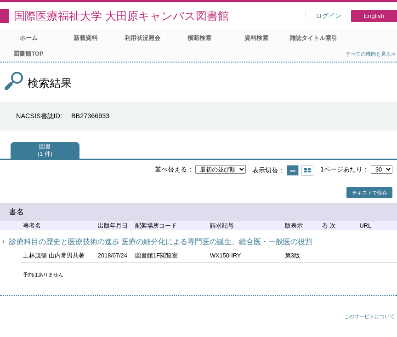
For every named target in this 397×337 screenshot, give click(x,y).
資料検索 (256, 37)
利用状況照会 (142, 37)
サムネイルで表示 (307, 170)
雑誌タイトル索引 (313, 37)
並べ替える (171, 169)
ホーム (29, 37)
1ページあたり (341, 169)
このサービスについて (369, 316)
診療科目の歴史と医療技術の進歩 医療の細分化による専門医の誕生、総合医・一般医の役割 (160, 242)
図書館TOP (28, 53)
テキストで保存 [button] (369, 192)
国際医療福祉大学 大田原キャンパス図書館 (121, 16)
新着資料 (85, 37)
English (374, 15)
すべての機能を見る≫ (371, 54)
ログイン (328, 15)
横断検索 (199, 37)
